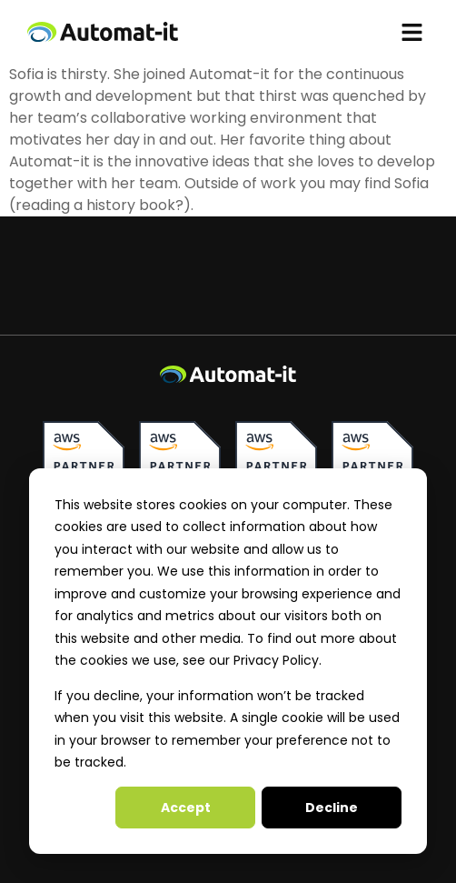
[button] (412, 32)
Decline (331, 807)
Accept (186, 807)
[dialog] (228, 661)
